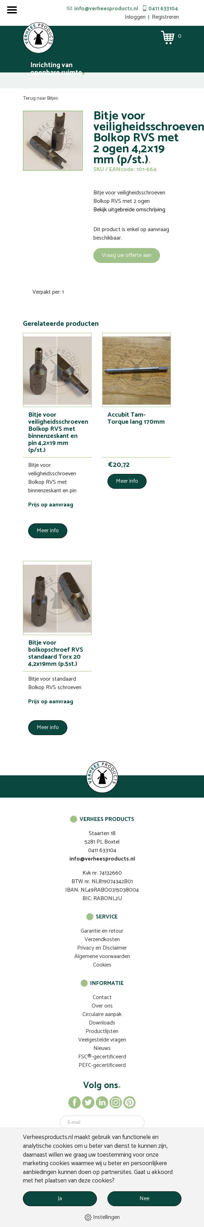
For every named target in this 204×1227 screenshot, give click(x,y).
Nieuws (102, 1048)
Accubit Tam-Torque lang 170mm (136, 418)
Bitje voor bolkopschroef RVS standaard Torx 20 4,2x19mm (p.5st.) (55, 653)
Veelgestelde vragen (102, 1040)
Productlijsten (102, 1031)
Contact (102, 997)
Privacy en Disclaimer (102, 948)
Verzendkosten (102, 939)
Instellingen (102, 1217)
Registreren (165, 17)
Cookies (102, 965)
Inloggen (135, 17)
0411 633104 (163, 8)
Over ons (102, 1006)
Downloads (102, 1023)
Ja (60, 1198)
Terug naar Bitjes (40, 98)
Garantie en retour (102, 931)
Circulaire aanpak (102, 1014)
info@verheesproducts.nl (106, 8)
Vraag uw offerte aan (127, 255)
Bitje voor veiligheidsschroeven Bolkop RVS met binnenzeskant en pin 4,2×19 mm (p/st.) (58, 433)
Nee (144, 1198)
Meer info (48, 530)
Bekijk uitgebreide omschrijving (129, 210)
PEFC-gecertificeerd (102, 1065)
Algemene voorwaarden (102, 956)
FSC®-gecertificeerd (102, 1057)
